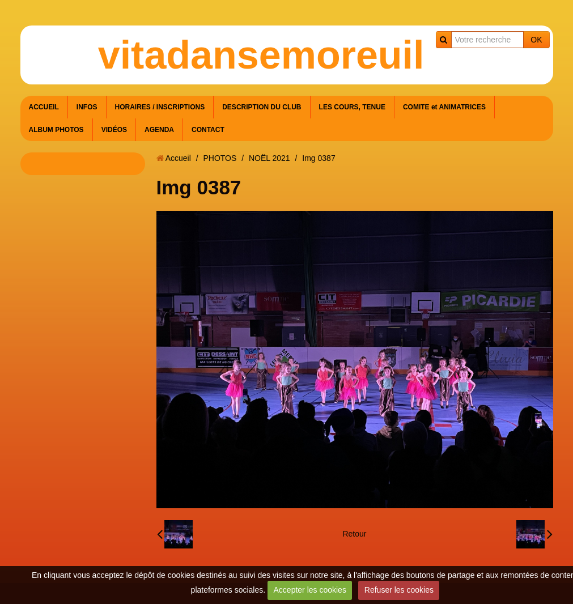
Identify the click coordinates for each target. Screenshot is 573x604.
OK (536, 39)
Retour (354, 533)
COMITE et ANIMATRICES (444, 107)
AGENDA (159, 130)
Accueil (178, 158)
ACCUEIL (44, 107)
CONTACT (208, 130)
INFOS (87, 107)
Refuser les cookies (399, 589)
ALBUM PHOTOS (56, 130)
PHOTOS (219, 158)
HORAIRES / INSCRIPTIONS (160, 107)
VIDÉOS (114, 130)
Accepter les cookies (310, 589)
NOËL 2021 (269, 158)
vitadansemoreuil (261, 55)
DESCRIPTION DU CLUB (261, 107)
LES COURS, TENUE (352, 107)
